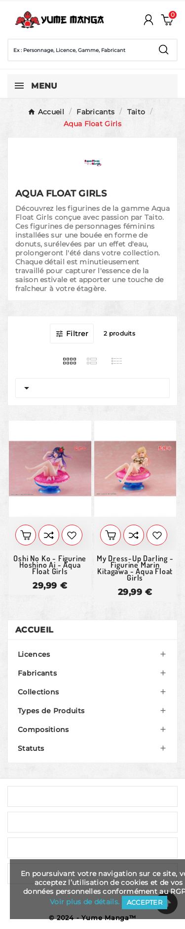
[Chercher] (79, 50)
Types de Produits (51, 710)
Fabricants (37, 673)
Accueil (34, 630)
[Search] (164, 49)
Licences (34, 654)
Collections (38, 691)
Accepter (144, 902)
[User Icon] (148, 19)
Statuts (31, 748)
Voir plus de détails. (84, 901)
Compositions (43, 729)
